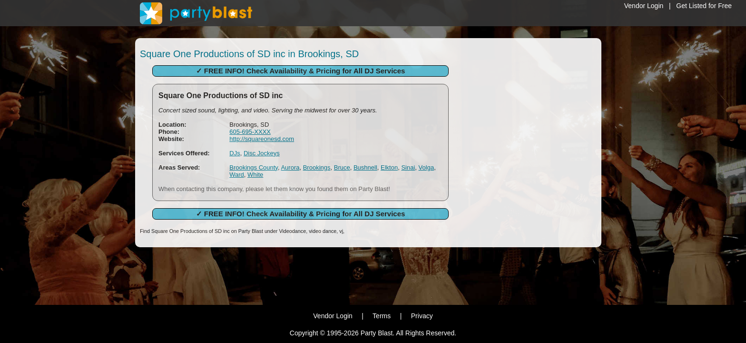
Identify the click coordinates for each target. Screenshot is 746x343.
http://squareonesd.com (261, 138)
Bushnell (365, 167)
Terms (382, 316)
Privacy (422, 316)
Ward (236, 174)
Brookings (317, 167)
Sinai (408, 167)
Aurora (290, 167)
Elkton (389, 167)
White (255, 174)
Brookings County (253, 167)
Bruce (342, 167)
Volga (426, 167)
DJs (234, 153)
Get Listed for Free (704, 6)
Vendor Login (644, 6)
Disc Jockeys (262, 153)
